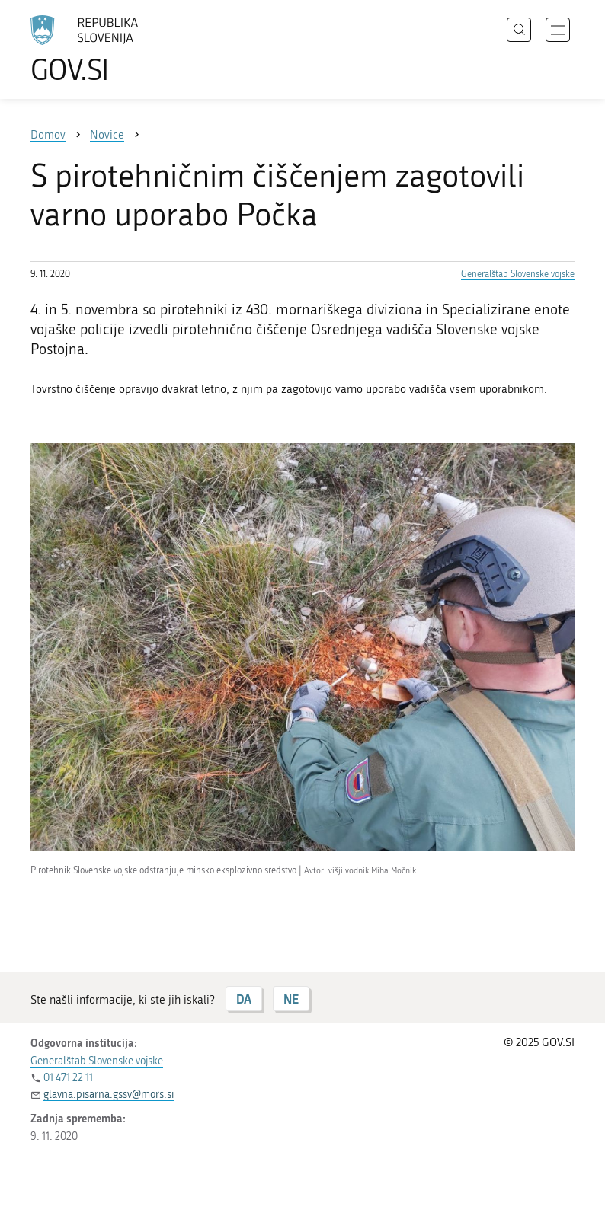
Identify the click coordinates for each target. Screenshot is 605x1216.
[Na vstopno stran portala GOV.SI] (106, 49)
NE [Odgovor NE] (291, 998)
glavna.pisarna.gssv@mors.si (108, 1094)
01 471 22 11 (68, 1077)
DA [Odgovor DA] (243, 998)
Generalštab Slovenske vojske (518, 274)
